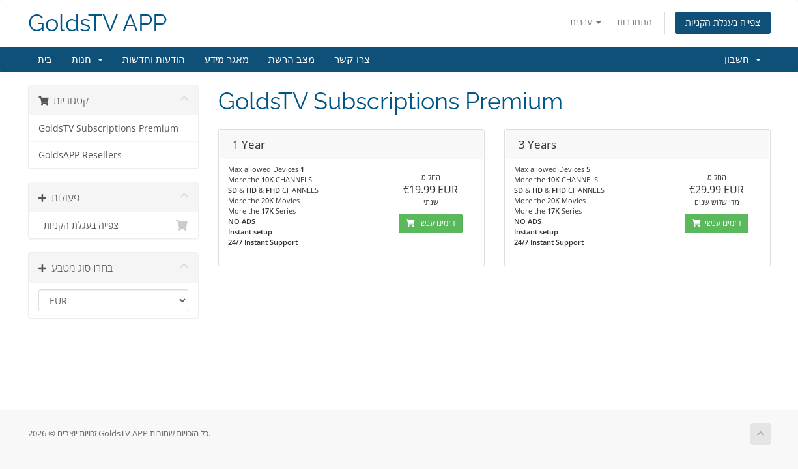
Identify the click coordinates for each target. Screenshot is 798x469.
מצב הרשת (291, 59)
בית (45, 59)
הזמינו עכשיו (430, 223)
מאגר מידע (227, 59)
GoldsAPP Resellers (80, 155)
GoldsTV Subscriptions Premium (108, 128)
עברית (585, 22)
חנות (87, 59)
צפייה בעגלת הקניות (722, 22)
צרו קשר (352, 59)
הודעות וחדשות (153, 59)
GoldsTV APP (97, 23)
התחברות (634, 22)
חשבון (742, 59)
